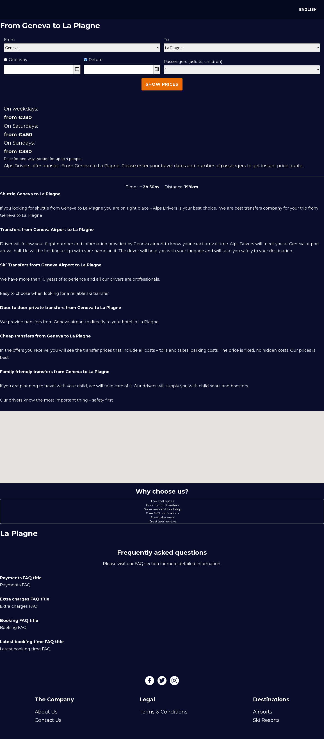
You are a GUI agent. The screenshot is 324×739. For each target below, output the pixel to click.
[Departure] (82, 47)
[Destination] (242, 47)
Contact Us (48, 720)
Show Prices (162, 84)
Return (93, 59)
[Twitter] (162, 681)
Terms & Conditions (163, 712)
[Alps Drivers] (10, 9)
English (307, 9)
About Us (46, 712)
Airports (262, 712)
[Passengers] (242, 69)
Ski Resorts (266, 720)
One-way (15, 59)
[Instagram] (174, 681)
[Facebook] (150, 681)
